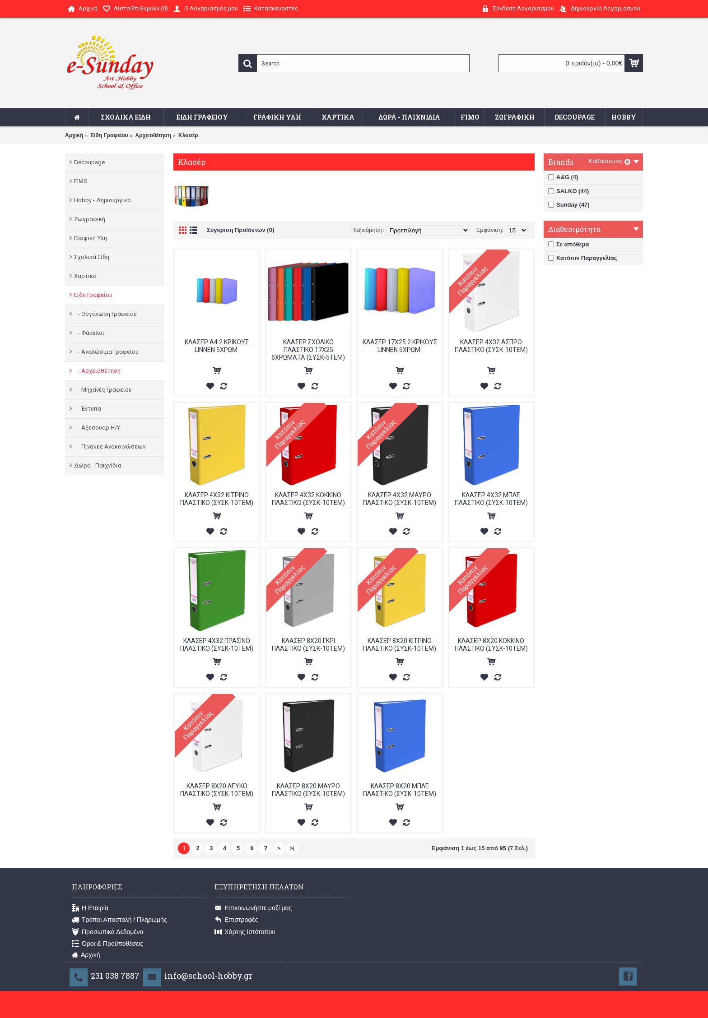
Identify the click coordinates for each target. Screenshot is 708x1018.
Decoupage (89, 162)
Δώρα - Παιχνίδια (97, 465)
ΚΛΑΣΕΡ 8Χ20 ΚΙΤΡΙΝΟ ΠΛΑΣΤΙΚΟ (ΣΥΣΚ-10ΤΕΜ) (399, 644)
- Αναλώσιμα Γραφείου (106, 351)
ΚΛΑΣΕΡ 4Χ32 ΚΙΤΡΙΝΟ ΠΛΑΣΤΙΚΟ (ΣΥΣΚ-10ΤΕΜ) (216, 498)
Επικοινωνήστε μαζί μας (253, 908)
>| (292, 848)
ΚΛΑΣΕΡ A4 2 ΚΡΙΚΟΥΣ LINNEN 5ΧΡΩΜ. (217, 345)
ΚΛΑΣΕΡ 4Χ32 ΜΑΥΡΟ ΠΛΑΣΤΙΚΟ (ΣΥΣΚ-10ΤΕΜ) (399, 498)
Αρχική (74, 135)
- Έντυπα (87, 408)
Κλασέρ (188, 135)
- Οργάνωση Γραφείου (105, 313)
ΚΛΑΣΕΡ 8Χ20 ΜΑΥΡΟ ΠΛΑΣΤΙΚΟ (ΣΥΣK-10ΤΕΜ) (308, 789)
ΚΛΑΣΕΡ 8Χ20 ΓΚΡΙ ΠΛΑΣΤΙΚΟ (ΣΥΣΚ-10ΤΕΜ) (308, 644)
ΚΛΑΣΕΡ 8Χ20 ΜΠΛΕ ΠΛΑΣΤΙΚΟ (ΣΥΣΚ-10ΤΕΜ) (399, 789)
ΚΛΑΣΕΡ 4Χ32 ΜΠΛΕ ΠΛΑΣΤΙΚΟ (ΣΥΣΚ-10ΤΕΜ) (491, 498)
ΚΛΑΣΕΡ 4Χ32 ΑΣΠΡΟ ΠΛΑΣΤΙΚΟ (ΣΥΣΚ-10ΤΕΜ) (491, 345)
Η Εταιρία (90, 908)
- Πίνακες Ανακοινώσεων (109, 446)
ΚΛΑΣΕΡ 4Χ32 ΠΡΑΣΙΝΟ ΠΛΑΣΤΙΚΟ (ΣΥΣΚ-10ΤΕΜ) (216, 644)
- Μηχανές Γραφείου (103, 389)
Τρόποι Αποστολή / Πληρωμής (119, 920)
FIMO (81, 181)
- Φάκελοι (89, 332)
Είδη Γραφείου (109, 135)
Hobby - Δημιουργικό (102, 200)
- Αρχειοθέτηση (97, 370)
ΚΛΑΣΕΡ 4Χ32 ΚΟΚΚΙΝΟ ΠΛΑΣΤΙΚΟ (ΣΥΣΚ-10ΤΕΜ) (308, 498)
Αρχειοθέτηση (153, 135)
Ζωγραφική (89, 219)
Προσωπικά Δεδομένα (108, 932)
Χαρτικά (85, 276)
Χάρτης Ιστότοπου (244, 932)
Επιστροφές (236, 920)
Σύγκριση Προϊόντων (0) (240, 230)
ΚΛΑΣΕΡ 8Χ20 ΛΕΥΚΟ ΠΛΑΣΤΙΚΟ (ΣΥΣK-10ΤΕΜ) (216, 789)
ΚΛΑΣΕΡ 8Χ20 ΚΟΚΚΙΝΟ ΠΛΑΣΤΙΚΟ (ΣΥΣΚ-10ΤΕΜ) (491, 644)
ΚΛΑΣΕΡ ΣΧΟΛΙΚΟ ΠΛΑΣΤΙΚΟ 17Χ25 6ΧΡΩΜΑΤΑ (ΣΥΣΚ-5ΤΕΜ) (308, 349)
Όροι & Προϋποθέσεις (107, 944)
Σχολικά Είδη (91, 257)
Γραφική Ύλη (90, 238)
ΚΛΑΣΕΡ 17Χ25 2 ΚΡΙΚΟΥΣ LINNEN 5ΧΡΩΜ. (400, 345)
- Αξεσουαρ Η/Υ (97, 427)
